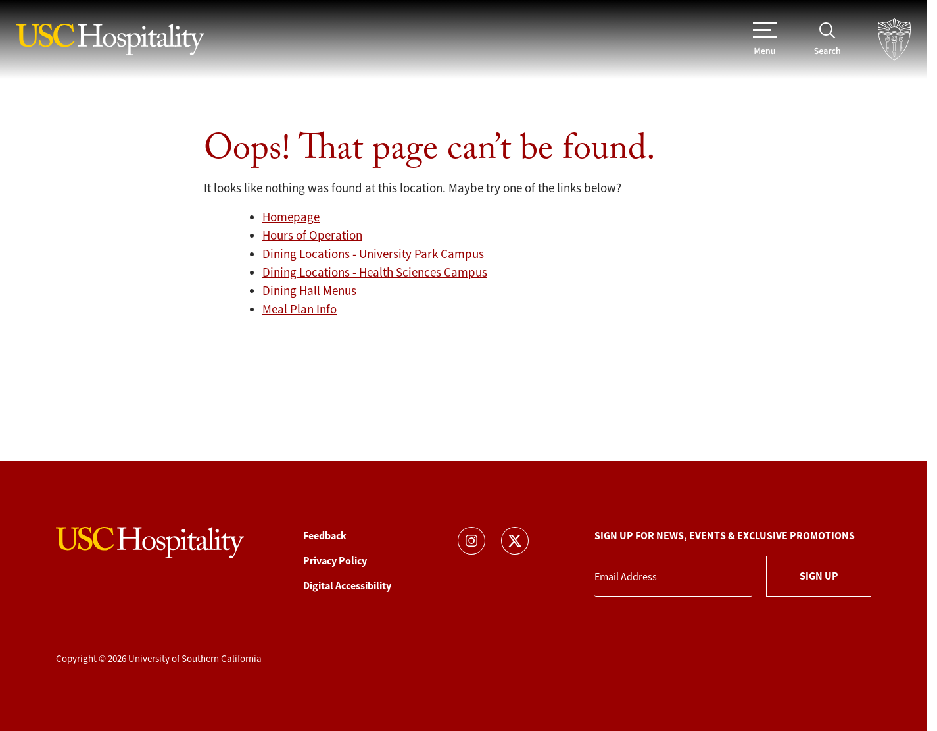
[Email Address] (673, 577)
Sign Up (819, 576)
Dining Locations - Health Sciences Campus (374, 273)
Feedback (325, 536)
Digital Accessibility (347, 586)
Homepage (291, 217)
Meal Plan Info (299, 309)
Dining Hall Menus (309, 291)
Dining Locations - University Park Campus (373, 254)
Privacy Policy (335, 561)
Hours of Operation (312, 236)
